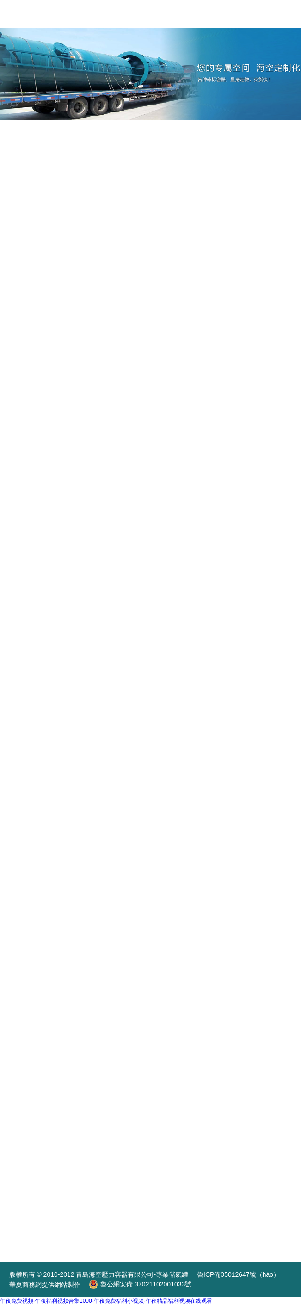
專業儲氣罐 (173, 1274)
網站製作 (67, 1284)
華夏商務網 (25, 1284)
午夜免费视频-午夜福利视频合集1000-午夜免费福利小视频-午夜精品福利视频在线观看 (106, 1301)
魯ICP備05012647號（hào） (238, 1274)
